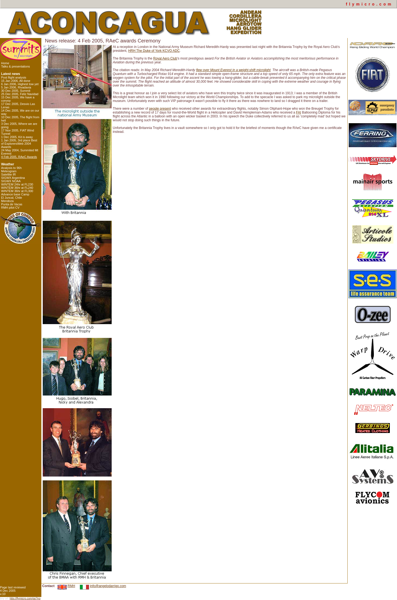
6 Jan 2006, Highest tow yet (20, 84)
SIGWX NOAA (11, 181)
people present (160, 109)
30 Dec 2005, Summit (15, 90)
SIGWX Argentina (13, 177)
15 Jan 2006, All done (15, 80)
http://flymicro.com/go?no (25, 598)
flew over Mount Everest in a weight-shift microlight (233, 70)
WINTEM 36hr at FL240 (17, 187)
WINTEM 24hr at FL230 (17, 184)
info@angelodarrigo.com (108, 586)
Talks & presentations (15, 66)
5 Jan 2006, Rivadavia (16, 87)
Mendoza (7, 201)
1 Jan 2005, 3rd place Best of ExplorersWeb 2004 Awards (19, 144)
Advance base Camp (15, 194)
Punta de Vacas (11, 204)
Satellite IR (8, 174)
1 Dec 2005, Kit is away (17, 137)
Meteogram (9, 171)
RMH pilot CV (10, 207)
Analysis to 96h (11, 167)
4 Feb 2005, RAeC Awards (19, 156)
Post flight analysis (13, 77)
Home (5, 63)
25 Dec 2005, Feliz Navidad (19, 94)
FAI (298, 112)
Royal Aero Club (165, 58)
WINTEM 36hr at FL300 (17, 191)
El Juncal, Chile (11, 197)
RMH (71, 586)
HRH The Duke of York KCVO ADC (154, 51)
